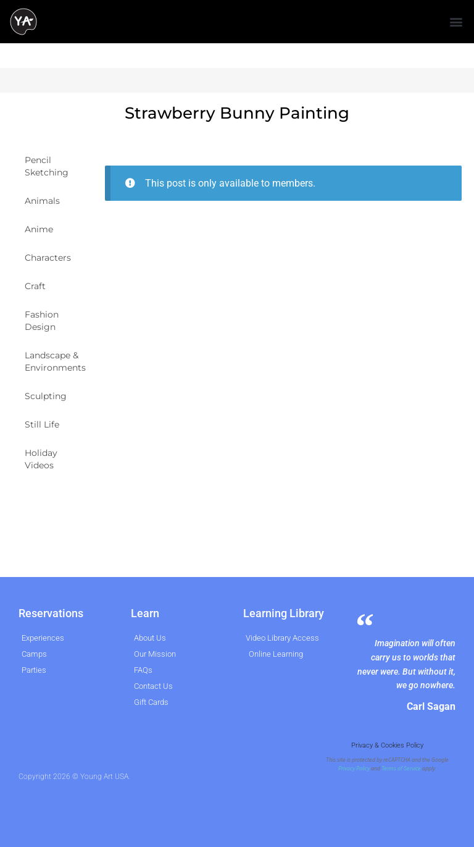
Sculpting (46, 396)
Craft (35, 286)
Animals (42, 200)
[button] (456, 22)
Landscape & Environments (55, 361)
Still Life (42, 424)
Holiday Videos (41, 459)
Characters (48, 257)
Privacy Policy (354, 768)
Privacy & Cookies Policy (387, 745)
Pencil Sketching (47, 166)
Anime (39, 229)
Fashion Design (42, 320)
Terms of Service (401, 768)
